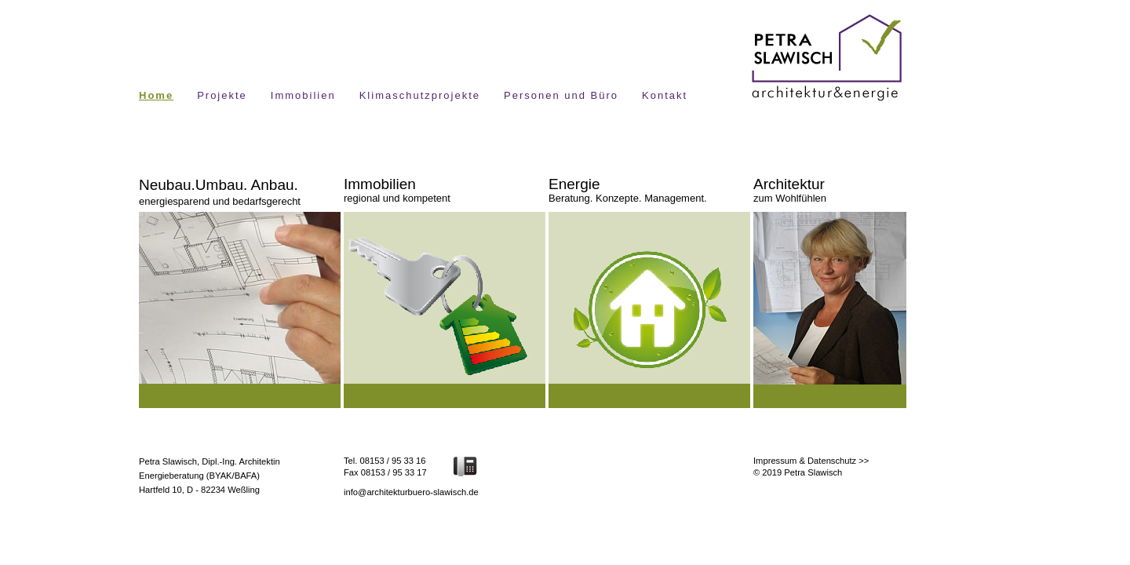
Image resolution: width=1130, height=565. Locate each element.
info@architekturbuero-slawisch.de (411, 492)
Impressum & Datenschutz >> (811, 460)
